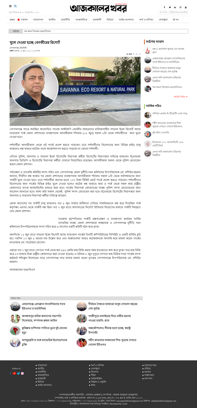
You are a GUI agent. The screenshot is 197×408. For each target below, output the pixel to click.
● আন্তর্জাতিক (42, 375)
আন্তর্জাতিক (81, 19)
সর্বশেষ (23, 19)
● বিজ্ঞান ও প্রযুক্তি (97, 382)
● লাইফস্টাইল (95, 378)
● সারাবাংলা (41, 365)
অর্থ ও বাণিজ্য (146, 19)
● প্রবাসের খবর (149, 365)
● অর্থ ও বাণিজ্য (96, 365)
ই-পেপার (163, 12)
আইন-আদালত (126, 19)
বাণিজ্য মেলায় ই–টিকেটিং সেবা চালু (169, 113)
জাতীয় (52, 19)
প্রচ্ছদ (12, 19)
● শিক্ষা (92, 375)
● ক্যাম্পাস (147, 378)
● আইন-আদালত (44, 385)
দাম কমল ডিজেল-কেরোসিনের (37, 31)
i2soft (125, 404)
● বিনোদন (94, 372)
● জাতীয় (40, 368)
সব (176, 19)
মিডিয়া (110, 19)
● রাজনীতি (41, 372)
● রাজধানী (41, 378)
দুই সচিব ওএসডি (160, 132)
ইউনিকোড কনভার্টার (178, 12)
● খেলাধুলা (94, 368)
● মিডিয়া (40, 382)
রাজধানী (97, 19)
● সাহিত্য (146, 368)
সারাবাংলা (38, 19)
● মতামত (146, 372)
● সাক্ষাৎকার (148, 375)
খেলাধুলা (163, 19)
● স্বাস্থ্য (92, 385)
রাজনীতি (65, 19)
